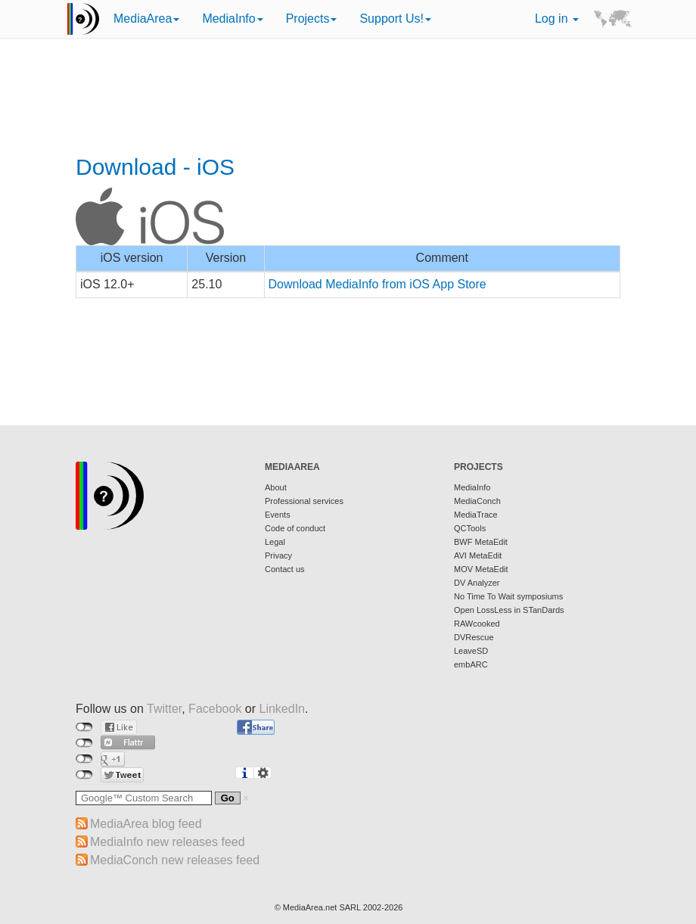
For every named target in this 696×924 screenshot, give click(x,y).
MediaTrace (476, 514)
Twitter (164, 708)
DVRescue (474, 637)
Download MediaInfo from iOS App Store (377, 284)
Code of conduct (295, 528)
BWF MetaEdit (481, 541)
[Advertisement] (348, 98)
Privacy (278, 555)
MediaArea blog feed (146, 823)
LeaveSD (471, 650)
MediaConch (477, 501)
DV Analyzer (477, 582)
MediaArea (146, 18)
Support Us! (394, 18)
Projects (311, 18)
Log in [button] (557, 18)
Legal (275, 541)
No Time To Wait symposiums (508, 596)
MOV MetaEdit (481, 569)
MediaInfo (232, 18)
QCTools (470, 528)
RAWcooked (477, 623)
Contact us (285, 569)
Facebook (214, 708)
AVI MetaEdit (478, 555)
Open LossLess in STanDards (509, 609)
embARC (471, 664)
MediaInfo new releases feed (167, 841)
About (276, 487)
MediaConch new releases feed (174, 860)
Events (278, 514)
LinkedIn (282, 708)
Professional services (304, 501)
